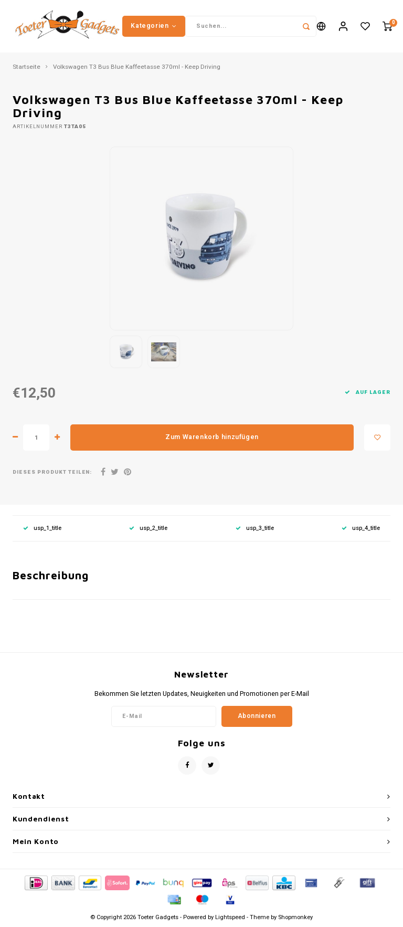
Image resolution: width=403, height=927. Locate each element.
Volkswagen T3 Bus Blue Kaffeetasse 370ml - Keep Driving (136, 67)
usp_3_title (255, 528)
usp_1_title (42, 528)
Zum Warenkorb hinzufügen (212, 437)
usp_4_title (361, 528)
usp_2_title (148, 528)
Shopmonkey (295, 917)
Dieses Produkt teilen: (52, 472)
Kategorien (154, 25)
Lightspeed (230, 917)
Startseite (26, 67)
